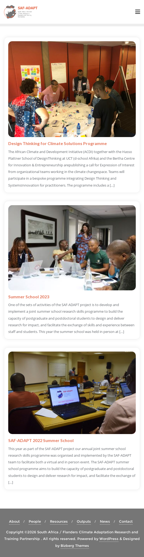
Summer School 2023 (28, 296)
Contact (126, 521)
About (14, 521)
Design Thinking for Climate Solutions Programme (57, 143)
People (35, 521)
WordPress (108, 539)
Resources (59, 521)
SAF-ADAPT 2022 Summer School (41, 440)
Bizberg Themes (75, 545)
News (105, 521)
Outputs (84, 521)
